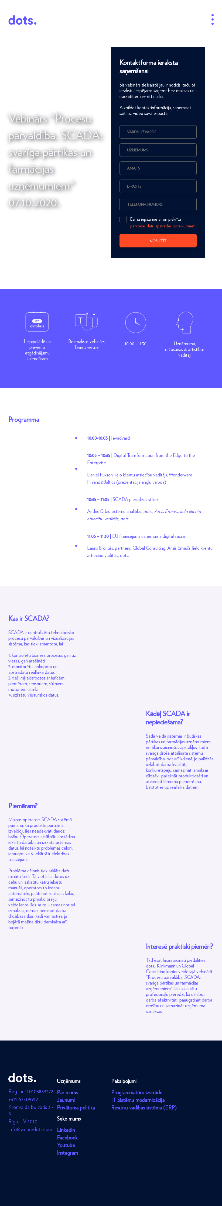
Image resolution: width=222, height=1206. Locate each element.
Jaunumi (66, 1100)
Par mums (67, 1092)
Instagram (67, 1152)
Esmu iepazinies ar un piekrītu (157, 222)
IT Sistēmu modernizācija (138, 1100)
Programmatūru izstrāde (136, 1092)
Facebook (67, 1137)
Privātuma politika (76, 1107)
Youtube (66, 1145)
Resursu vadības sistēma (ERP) (144, 1107)
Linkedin (66, 1130)
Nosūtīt (158, 241)
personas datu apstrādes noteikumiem (163, 225)
